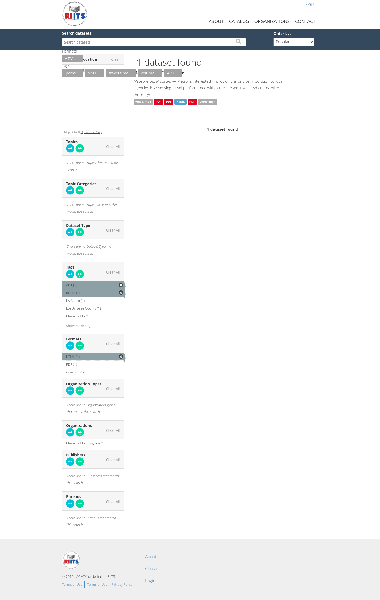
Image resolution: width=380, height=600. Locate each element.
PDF (159, 102)
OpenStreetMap (91, 132)
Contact (305, 21)
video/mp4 (143, 102)
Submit (238, 41)
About (216, 21)
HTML (180, 102)
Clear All (113, 146)
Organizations (272, 21)
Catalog (239, 21)
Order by (281, 33)
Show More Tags (79, 325)
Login (310, 3)
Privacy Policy (122, 584)
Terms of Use (72, 584)
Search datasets (76, 33)
